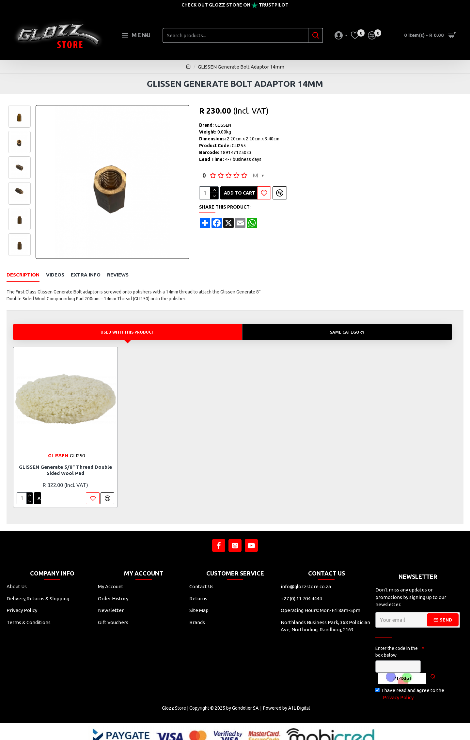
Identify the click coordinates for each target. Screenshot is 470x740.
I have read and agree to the (409, 686)
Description (23, 274)
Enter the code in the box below (396, 644)
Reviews (118, 274)
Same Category (348, 323)
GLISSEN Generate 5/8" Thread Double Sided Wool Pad (65, 462)
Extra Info (86, 274)
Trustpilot (274, 5)
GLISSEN (223, 125)
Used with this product (128, 323)
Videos (55, 274)
